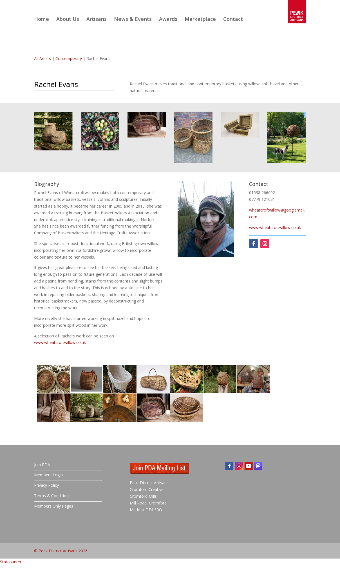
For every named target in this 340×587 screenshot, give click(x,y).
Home (41, 19)
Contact (233, 19)
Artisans (96, 19)
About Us (67, 19)
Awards (168, 19)
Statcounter (10, 561)
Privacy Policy (46, 485)
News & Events (133, 19)
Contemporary (68, 58)
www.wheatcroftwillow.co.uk (60, 342)
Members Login (48, 474)
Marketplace (200, 19)
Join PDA (42, 464)
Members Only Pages (53, 506)
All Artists (42, 58)
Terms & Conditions (52, 495)
